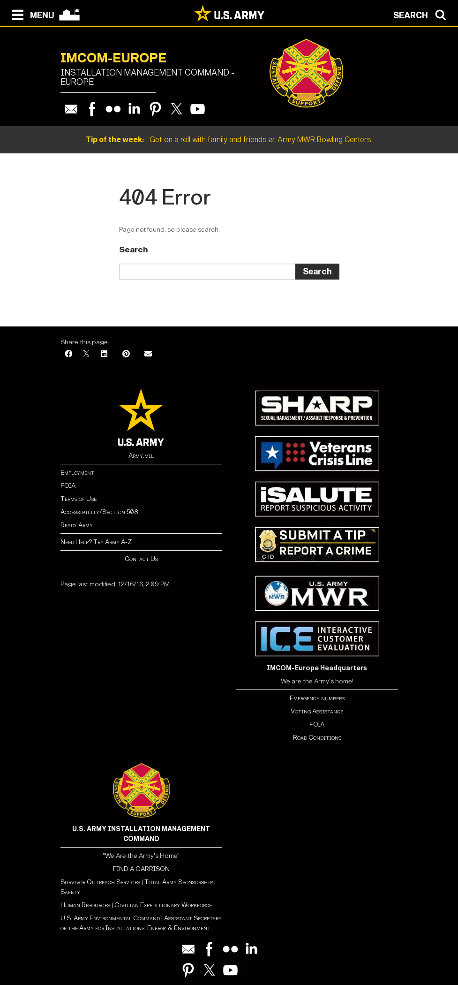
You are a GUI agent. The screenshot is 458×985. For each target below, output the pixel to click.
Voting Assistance (317, 711)
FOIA (67, 486)
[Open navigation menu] (30, 14)
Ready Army (76, 525)
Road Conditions (317, 738)
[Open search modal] (422, 14)
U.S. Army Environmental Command (110, 918)
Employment (77, 473)
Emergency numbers (317, 698)
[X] (86, 354)
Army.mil (141, 456)
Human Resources (85, 905)
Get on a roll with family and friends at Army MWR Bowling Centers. (229, 139)
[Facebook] (68, 354)
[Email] (148, 354)
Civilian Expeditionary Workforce (163, 905)
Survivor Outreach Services (100, 882)
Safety (70, 892)
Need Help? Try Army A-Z (96, 542)
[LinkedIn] (104, 354)
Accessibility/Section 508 (99, 512)
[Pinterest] (126, 354)
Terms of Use (78, 499)
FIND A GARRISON (141, 869)
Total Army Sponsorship (178, 882)
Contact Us (141, 559)
